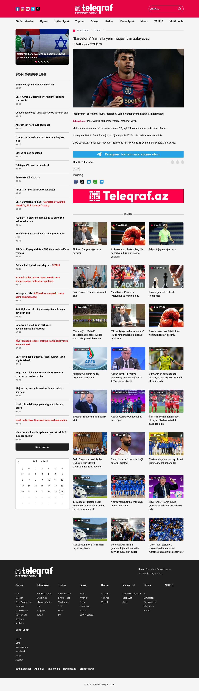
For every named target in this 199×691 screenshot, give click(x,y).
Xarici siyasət (22, 610)
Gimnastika (149, 598)
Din (59, 615)
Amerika (83, 598)
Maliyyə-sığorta (44, 602)
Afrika (82, 593)
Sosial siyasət (64, 593)
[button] (36, 61)
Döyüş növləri (150, 602)
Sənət (125, 602)
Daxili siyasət (22, 615)
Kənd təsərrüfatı (44, 593)
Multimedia (176, 21)
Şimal (18, 655)
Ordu (18, 593)
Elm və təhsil (64, 598)
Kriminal (105, 598)
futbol (76, 169)
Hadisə (109, 21)
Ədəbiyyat (127, 598)
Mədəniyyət (127, 21)
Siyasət (44, 21)
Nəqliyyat (41, 610)
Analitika (20, 623)
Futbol (147, 610)
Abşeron (19, 660)
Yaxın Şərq (84, 606)
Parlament (20, 606)
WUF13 (158, 21)
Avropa (83, 610)
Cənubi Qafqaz (86, 615)
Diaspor (19, 598)
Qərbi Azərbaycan (24, 602)
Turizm (40, 615)
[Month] (37, 461)
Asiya (82, 602)
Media (61, 610)
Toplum (80, 21)
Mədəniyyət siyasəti (131, 593)
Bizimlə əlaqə (87, 668)
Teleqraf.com (79, 121)
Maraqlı (104, 602)
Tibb (60, 606)
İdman (144, 21)
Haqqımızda (69, 668)
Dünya (95, 21)
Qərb (18, 643)
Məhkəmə (105, 593)
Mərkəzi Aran (22, 647)
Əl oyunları (149, 606)
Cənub (19, 638)
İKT (38, 606)
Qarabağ (20, 619)
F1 (145, 593)
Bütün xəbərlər (24, 21)
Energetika (42, 598)
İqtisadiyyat (62, 21)
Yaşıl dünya (63, 602)
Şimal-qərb (20, 651)
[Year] (47, 461)
